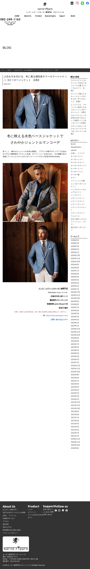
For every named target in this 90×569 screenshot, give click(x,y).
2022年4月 (75, 390)
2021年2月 (75, 433)
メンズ (30, 509)
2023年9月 (75, 338)
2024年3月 (75, 320)
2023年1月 (75, 362)
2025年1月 (75, 289)
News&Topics (50, 16)
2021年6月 (75, 421)
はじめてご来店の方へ (10, 509)
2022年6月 (75, 384)
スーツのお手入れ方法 (35, 515)
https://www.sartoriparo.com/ (57, 315)
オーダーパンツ (77, 172)
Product (38, 16)
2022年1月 (75, 399)
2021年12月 (75, 402)
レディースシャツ (78, 204)
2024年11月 (75, 295)
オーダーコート (77, 156)
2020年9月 (75, 448)
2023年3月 (75, 356)
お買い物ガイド (48, 509)
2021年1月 (75, 436)
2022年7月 (75, 381)
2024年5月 (75, 313)
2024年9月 (75, 301)
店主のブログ (7, 527)
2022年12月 (75, 365)
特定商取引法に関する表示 (12, 530)
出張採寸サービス (9, 518)
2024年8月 (75, 304)
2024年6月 (75, 310)
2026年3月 (75, 246)
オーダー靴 (75, 175)
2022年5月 (75, 387)
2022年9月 (75, 375)
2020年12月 (75, 439)
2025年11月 (75, 258)
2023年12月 (75, 329)
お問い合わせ (47, 514)
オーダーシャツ (77, 159)
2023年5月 (75, 350)
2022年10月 (75, 372)
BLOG (73, 16)
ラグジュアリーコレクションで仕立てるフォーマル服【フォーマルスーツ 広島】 (78, 85)
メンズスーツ (76, 195)
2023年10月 (75, 335)
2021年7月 (75, 417)
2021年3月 (75, 430)
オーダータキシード (78, 165)
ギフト (73, 178)
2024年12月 (75, 292)
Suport (62, 16)
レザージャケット (78, 198)
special (73, 150)
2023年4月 (75, 353)
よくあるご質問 (48, 512)
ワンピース (75, 216)
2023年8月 (75, 341)
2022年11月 (75, 368)
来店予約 (6, 524)
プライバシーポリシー (10, 533)
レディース (31, 512)
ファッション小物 (78, 181)
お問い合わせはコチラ (59, 319)
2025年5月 (75, 277)
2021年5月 (75, 424)
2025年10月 (75, 261)
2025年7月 (75, 271)
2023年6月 (75, 347)
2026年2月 (75, 249)
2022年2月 (75, 396)
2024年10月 (75, 298)
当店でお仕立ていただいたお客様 (14, 512)
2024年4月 (75, 317)
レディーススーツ (78, 213)
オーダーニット (77, 168)
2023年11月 (75, 332)
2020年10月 (75, 445)
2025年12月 (75, 255)
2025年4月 (75, 280)
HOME (17, 16)
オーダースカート (78, 162)
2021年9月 (75, 411)
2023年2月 (75, 359)
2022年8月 (75, 378)
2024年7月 (75, 307)
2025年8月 (75, 268)
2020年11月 (75, 442)
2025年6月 (75, 274)
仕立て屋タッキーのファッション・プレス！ (78, 221)
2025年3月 (75, 283)
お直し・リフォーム (9, 515)
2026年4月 (75, 243)
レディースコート (78, 201)
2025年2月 (75, 286)
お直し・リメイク (78, 153)
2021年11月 (75, 405)
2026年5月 (75, 240)
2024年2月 (75, 323)
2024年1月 (75, 326)
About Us (27, 16)
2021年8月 (75, 414)
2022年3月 (75, 393)
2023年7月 (75, 344)
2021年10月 (75, 408)
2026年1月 (75, 252)
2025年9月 (75, 264)
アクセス (6, 521)
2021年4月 (75, 427)
